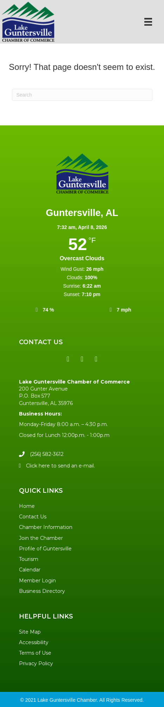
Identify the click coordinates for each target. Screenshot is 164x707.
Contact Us (32, 516)
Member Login (37, 580)
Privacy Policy (36, 663)
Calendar (29, 570)
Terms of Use (35, 653)
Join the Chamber (41, 538)
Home (27, 506)
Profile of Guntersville (45, 548)
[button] (68, 359)
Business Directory (42, 591)
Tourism (28, 559)
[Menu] (148, 22)
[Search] (82, 95)
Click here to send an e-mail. (60, 466)
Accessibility (33, 642)
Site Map (30, 632)
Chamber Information (45, 527)
